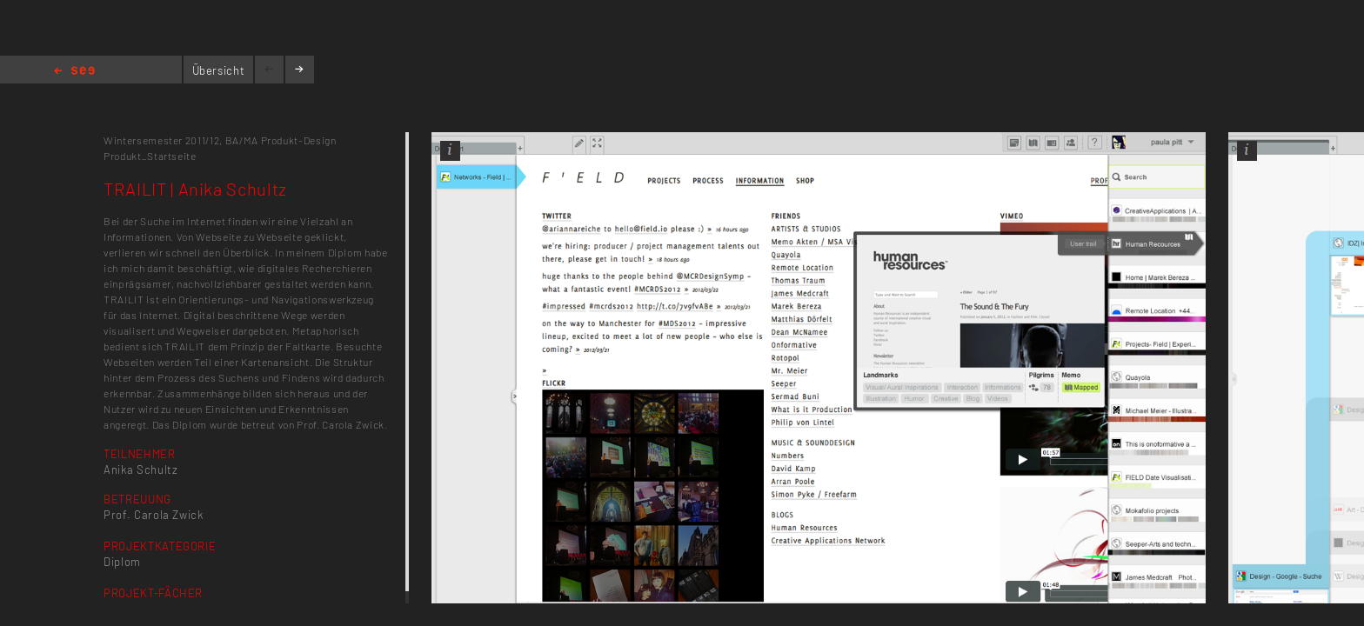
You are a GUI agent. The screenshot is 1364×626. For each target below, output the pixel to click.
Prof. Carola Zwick (154, 515)
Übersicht (218, 70)
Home (74, 71)
